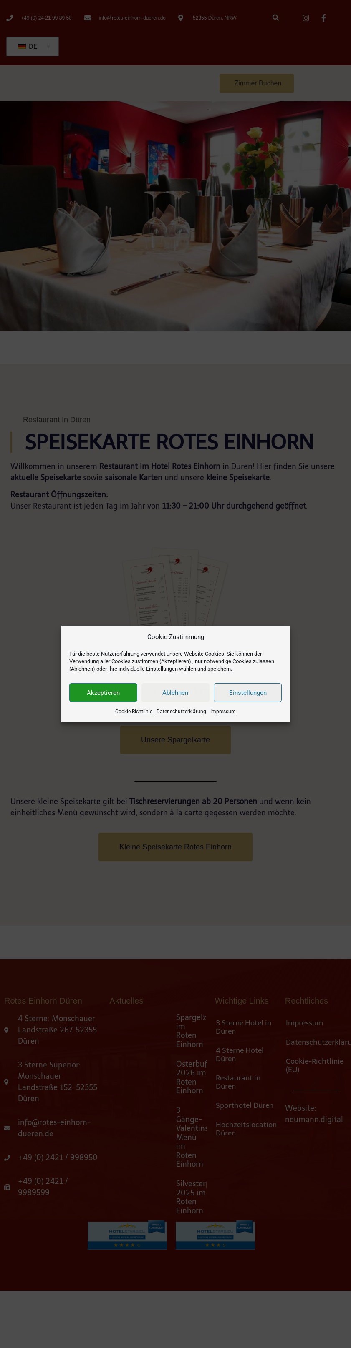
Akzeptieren (103, 697)
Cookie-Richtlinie (133, 716)
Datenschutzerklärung (181, 716)
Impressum (223, 716)
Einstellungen (248, 697)
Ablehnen (175, 697)
